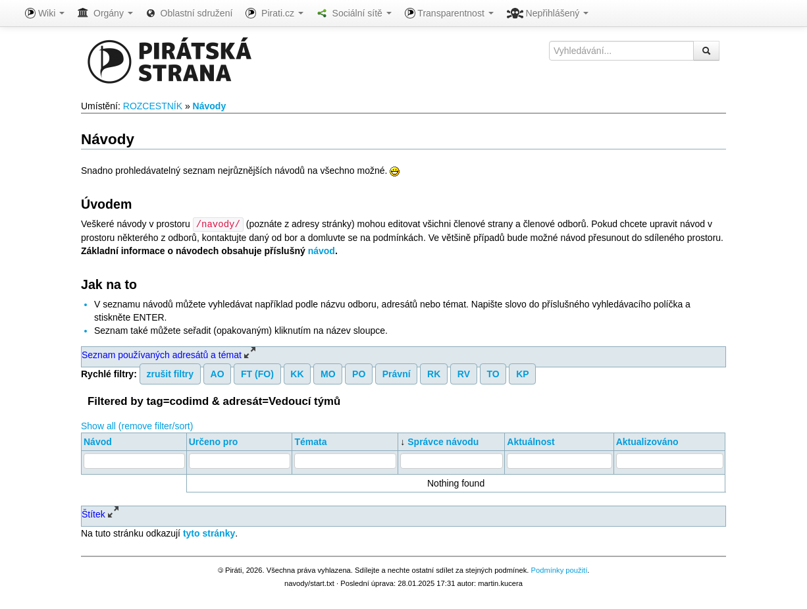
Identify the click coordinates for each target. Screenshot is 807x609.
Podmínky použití (559, 569)
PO (358, 373)
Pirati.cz (274, 13)
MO (328, 373)
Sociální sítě (354, 13)
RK (433, 373)
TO (492, 373)
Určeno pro (213, 441)
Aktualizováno (647, 441)
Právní (396, 373)
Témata (310, 441)
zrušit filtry (170, 373)
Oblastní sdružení (189, 13)
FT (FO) (257, 373)
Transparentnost (449, 13)
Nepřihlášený (548, 13)
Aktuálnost (530, 441)
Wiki (45, 13)
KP (522, 373)
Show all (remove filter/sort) (137, 425)
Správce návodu (443, 441)
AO (217, 373)
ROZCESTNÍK (152, 106)
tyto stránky (209, 532)
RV (463, 373)
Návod (98, 441)
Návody (209, 106)
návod (321, 250)
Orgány (105, 13)
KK (296, 373)
